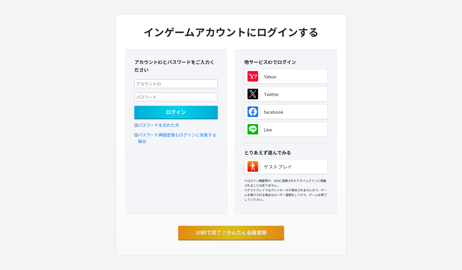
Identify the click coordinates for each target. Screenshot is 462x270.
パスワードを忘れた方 (158, 125)
